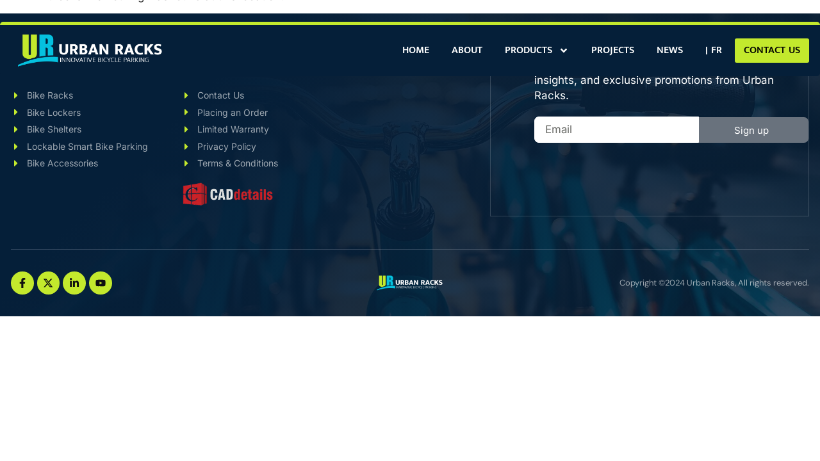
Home (415, 50)
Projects (612, 50)
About (467, 50)
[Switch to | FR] (713, 50)
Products (537, 50)
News (670, 50)
